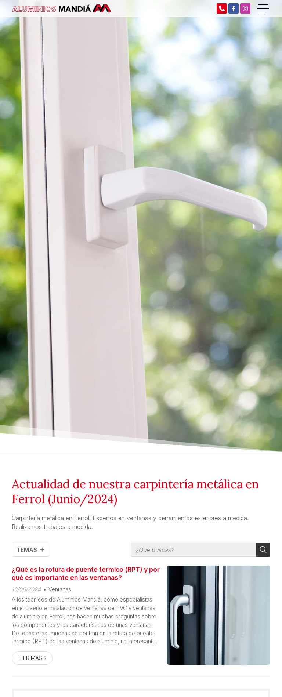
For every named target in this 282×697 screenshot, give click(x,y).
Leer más (29, 658)
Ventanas (59, 589)
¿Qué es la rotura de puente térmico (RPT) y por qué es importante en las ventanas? (86, 573)
